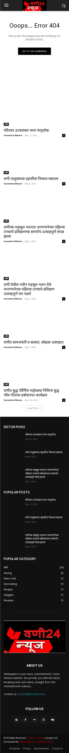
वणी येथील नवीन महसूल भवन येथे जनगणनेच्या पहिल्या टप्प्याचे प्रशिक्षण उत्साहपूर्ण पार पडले (29, 289)
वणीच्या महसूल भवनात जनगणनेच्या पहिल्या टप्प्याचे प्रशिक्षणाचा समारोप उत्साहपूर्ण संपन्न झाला (34, 232)
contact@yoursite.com (31, 694)
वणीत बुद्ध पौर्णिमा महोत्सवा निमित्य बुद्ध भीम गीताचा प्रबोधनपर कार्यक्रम (31, 392)
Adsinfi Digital (26, 741)
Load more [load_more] (34, 408)
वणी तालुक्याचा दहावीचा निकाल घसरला (31, 179)
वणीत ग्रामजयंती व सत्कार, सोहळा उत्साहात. (34, 342)
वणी (6, 124)
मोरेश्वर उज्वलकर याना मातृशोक (26, 130)
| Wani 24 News (35, 737)
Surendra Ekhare (13, 135)
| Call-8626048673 (43, 741)
